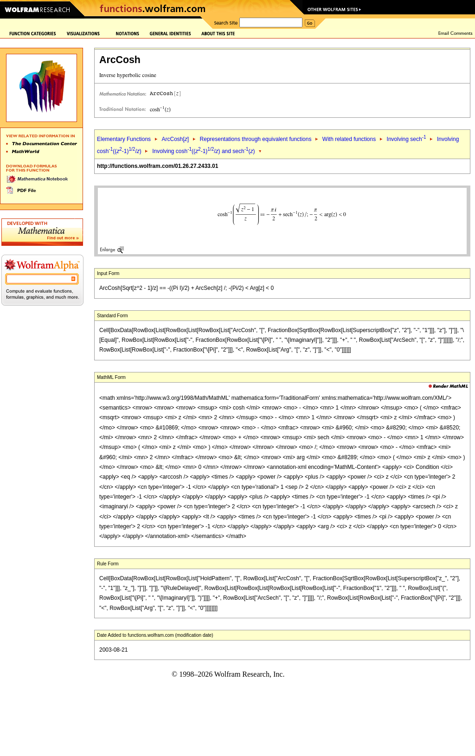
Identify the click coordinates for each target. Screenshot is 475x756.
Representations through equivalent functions (256, 139)
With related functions (349, 139)
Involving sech (406, 139)
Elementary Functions (124, 139)
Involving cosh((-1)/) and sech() (203, 151)
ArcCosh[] (175, 139)
